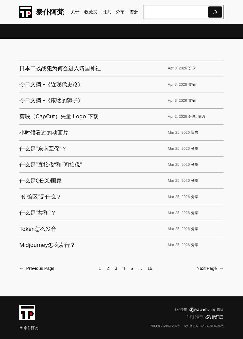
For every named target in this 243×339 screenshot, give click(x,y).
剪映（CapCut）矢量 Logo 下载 (58, 116)
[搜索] (215, 12)
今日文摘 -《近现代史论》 (51, 84)
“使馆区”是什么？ (40, 197)
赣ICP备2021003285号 (165, 325)
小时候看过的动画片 (43, 133)
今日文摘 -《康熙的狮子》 (51, 100)
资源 (201, 116)
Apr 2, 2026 (177, 116)
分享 (192, 68)
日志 (194, 132)
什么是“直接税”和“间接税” (50, 165)
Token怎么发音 (37, 229)
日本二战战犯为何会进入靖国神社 (60, 68)
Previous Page (36, 268)
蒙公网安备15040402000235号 (204, 325)
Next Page (209, 268)
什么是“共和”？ (37, 213)
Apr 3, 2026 (177, 68)
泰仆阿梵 (50, 12)
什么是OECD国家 (40, 181)
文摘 (192, 84)
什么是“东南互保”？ (43, 149)
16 (149, 268)
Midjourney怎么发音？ (47, 245)
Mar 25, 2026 (179, 132)
